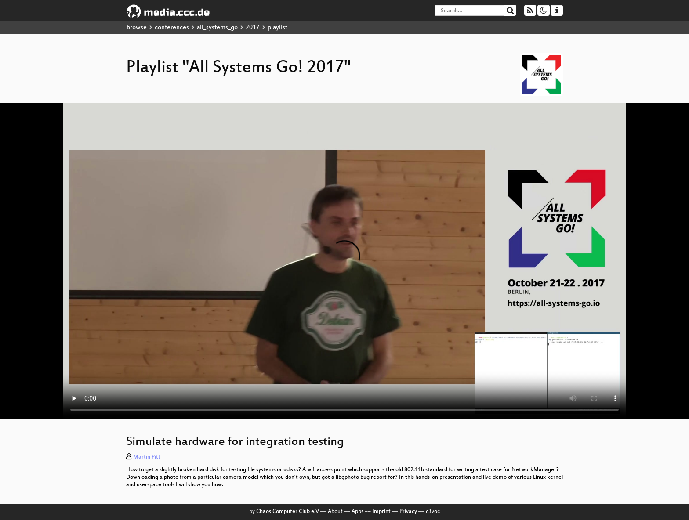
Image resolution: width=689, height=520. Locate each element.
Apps (357, 512)
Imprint (381, 512)
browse (137, 27)
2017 (253, 27)
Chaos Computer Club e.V (287, 512)
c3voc (433, 512)
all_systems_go (217, 27)
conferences (172, 27)
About (335, 512)
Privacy (408, 512)
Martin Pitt (146, 457)
